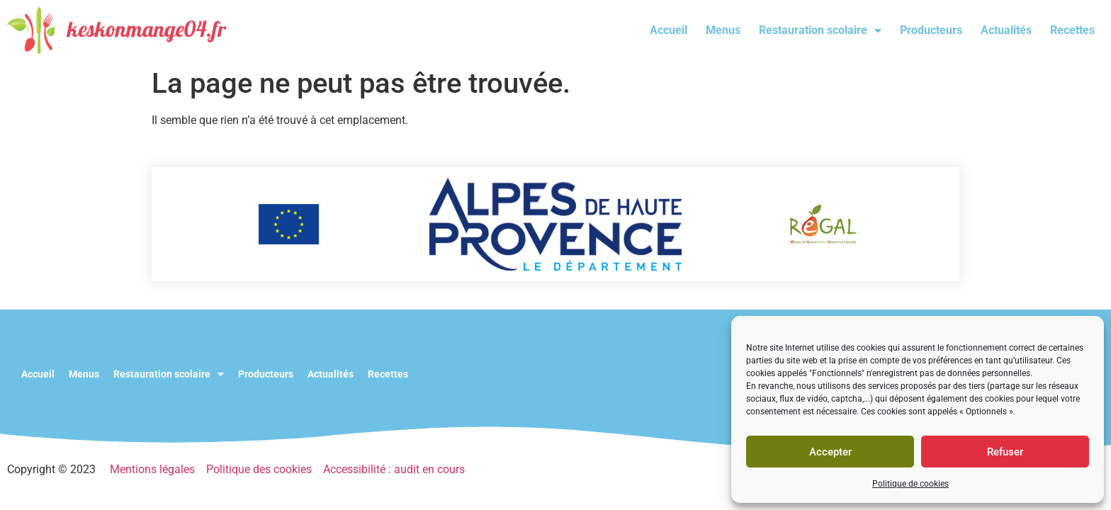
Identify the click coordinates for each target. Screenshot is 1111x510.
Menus (723, 30)
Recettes (1072, 30)
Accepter (830, 452)
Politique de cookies (910, 484)
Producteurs (931, 30)
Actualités (1006, 30)
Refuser (1005, 452)
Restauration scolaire (820, 30)
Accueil (668, 30)
